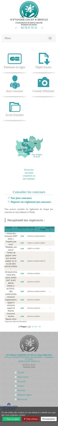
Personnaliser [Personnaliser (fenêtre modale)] (48, 419)
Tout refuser (31, 419)
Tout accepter (11, 419)
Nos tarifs (22, 381)
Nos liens (21, 390)
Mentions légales (25, 395)
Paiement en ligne (14, 60)
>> (39, 326)
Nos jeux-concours (21, 198)
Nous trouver (23, 377)
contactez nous (29, 367)
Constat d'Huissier (43, 84)
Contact (21, 386)
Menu (8, 38)
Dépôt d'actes (43, 60)
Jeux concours (14, 84)
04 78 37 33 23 (29, 365)
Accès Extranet (15, 107)
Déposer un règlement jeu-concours (31, 201)
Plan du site (22, 399)
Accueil (21, 372)
